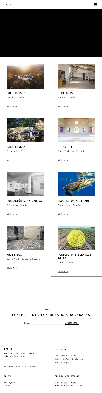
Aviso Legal (9, 366)
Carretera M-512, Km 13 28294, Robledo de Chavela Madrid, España (69, 359)
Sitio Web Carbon (73, 385)
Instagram (9, 382)
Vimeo (7, 385)
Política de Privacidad (25, 366)
